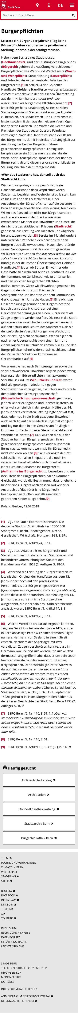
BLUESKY (6, 891)
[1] (23, 85)
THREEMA (7, 909)
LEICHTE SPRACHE (12, 946)
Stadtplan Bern (37, 5)
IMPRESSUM (9, 928)
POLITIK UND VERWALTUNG (18, 862)
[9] (47, 499)
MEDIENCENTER (11, 977)
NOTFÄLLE (7, 981)
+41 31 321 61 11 (37, 968)
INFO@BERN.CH (11, 972)
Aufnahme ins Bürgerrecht (22, 471)
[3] (36, 235)
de (60, 5)
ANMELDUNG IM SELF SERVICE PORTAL (25, 996)
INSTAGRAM (8, 900)
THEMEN (6, 858)
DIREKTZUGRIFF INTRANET (17, 1000)
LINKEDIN (7, 904)
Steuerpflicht (61, 76)
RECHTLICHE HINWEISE (15, 932)
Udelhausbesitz (13, 62)
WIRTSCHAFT (9, 872)
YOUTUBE (7, 918)
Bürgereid (9, 66)
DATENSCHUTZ (10, 937)
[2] (70, 103)
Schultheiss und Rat (46, 380)
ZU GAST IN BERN (12, 867)
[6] (31, 359)
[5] (51, 299)
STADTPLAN (8, 876)
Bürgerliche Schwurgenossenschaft (29, 398)
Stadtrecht (63, 226)
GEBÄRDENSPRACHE (14, 942)
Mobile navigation (72, 5)
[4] (18, 267)
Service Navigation (49, 5)
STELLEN (6, 881)
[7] (32, 435)
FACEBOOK (8, 895)
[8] (35, 453)
